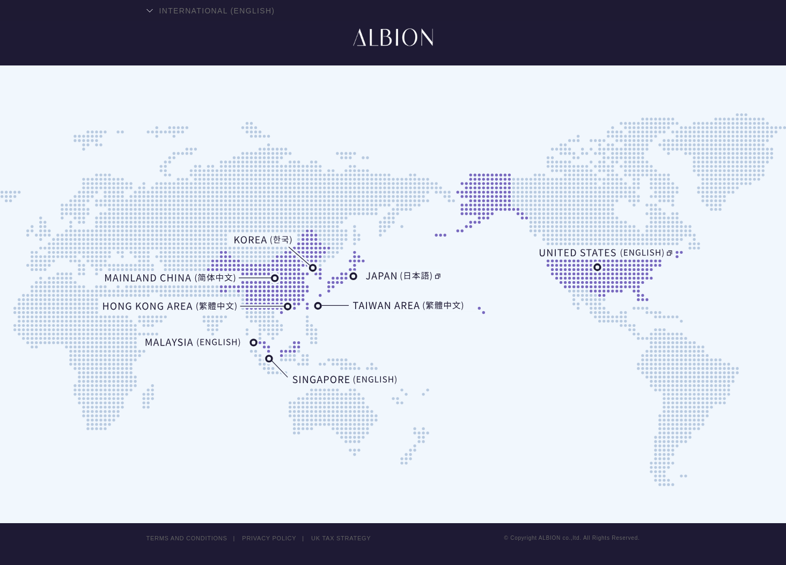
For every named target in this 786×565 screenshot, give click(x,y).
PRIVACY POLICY (270, 538)
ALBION (393, 51)
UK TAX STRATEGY (342, 538)
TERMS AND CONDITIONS (186, 538)
